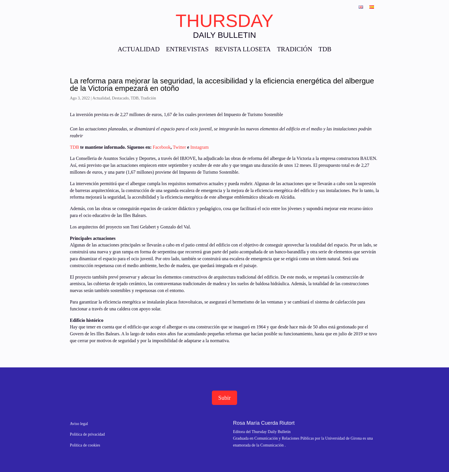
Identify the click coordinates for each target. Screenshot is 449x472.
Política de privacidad (87, 434)
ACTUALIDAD (139, 50)
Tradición (148, 98)
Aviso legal (79, 424)
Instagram (199, 147)
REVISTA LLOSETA (243, 50)
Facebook (161, 147)
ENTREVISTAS (187, 50)
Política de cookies (85, 445)
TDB (324, 50)
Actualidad (101, 98)
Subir (224, 398)
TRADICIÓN (294, 50)
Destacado (120, 98)
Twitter (179, 147)
